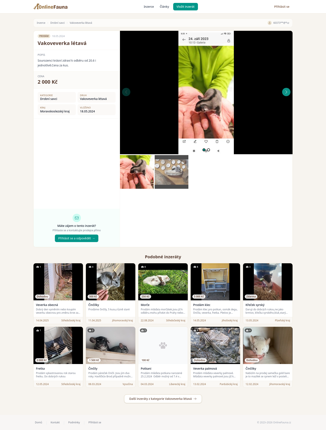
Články (164, 7)
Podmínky (74, 422)
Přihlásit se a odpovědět (76, 238)
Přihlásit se (281, 7)
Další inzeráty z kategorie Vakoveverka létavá (163, 399)
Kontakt (55, 422)
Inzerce (149, 7)
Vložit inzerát (186, 7)
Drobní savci (57, 23)
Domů (38, 422)
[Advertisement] (206, 218)
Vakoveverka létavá (81, 23)
